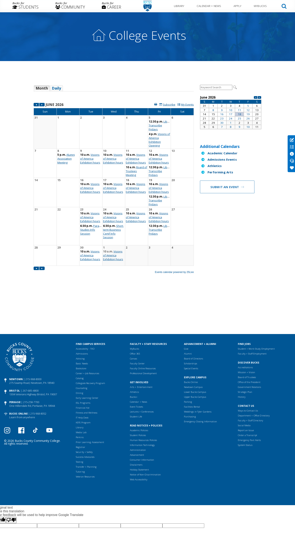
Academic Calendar (222, 153)
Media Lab (81, 393)
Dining (79, 353)
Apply (238, 6)
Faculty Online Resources (143, 329)
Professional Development (143, 334)
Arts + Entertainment (141, 347)
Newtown (16, 340)
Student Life (136, 377)
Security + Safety (84, 412)
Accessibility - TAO (85, 309)
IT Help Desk (82, 378)
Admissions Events (222, 159)
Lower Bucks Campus (195, 352)
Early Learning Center (87, 358)
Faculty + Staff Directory (250, 381)
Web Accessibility (138, 440)
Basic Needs (82, 324)
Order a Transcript (247, 396)
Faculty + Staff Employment (252, 314)
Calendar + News (209, 6)
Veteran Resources (85, 437)
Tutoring (80, 432)
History (241, 357)
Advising (80, 319)
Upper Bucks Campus (195, 357)
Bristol (14, 351)
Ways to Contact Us (248, 371)
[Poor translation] (11, 481)
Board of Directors (193, 319)
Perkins (80, 398)
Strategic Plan (245, 352)
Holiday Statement (139, 430)
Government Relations (249, 347)
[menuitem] (25, 6)
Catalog (80, 339)
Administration (138, 410)
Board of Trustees (247, 338)
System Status (245, 405)
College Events (147, 35)
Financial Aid (82, 368)
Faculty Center (137, 324)
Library (179, 6)
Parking (188, 362)
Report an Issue (246, 391)
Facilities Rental (192, 367)
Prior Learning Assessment (90, 403)
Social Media (244, 386)
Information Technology (142, 405)
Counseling (81, 348)
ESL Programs (83, 363)
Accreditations (245, 328)
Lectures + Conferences (142, 372)
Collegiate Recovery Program (90, 344)
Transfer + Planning (86, 427)
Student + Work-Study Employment (256, 309)
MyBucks (260, 6)
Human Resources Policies (143, 400)
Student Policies (138, 396)
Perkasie (14, 363)
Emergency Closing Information (200, 382)
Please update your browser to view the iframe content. (114, 90)
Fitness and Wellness (86, 373)
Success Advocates (85, 417)
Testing (79, 422)
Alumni (188, 314)
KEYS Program (83, 383)
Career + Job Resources (87, 334)
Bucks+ (134, 357)
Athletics (215, 166)
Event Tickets (136, 367)
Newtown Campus (193, 347)
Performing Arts (220, 172)
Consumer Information (142, 420)
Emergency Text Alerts (249, 400)
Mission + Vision (246, 333)
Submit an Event (224, 187)
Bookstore (81, 329)
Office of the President (249, 342)
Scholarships (190, 324)
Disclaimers (136, 425)
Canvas (133, 319)
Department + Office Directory (254, 376)
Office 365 (135, 314)
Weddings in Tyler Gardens (198, 372)
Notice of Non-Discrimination (145, 435)
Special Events (191, 329)
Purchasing (190, 377)
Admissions (82, 314)
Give (186, 309)
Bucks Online (18, 374)
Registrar (80, 407)
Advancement (137, 415)
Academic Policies (139, 391)
